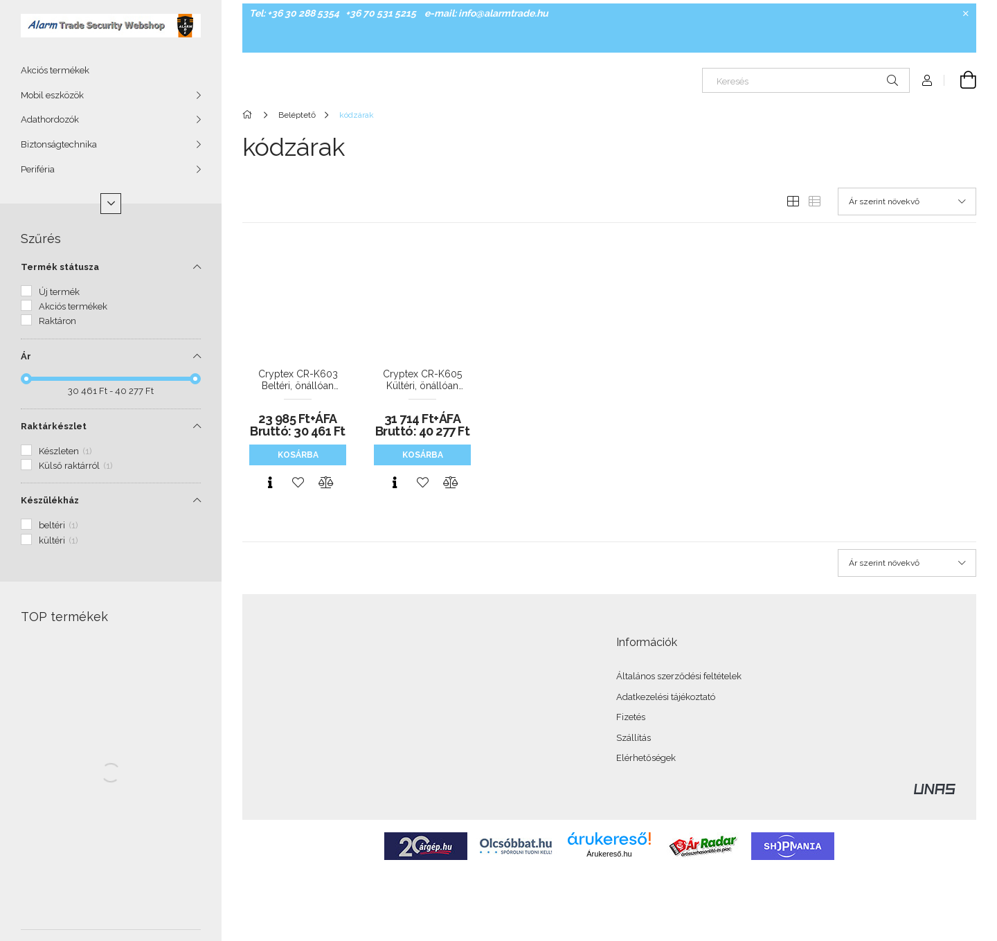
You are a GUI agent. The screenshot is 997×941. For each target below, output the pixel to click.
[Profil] (927, 80)
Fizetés (630, 717)
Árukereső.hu (608, 854)
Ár (26, 356)
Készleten (65, 451)
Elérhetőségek (646, 758)
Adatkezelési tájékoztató (665, 697)
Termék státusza (60, 267)
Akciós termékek (55, 70)
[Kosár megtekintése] (960, 80)
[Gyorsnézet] (270, 482)
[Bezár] (965, 13)
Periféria (38, 169)
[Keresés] (806, 80)
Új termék (59, 292)
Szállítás (633, 738)
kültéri (58, 540)
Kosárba (298, 455)
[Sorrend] (907, 201)
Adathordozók (50, 119)
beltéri (58, 525)
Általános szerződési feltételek (679, 676)
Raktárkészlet (54, 426)
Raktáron (57, 321)
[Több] (110, 203)
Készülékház (50, 500)
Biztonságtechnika (59, 144)
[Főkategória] (249, 115)
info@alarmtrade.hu (503, 13)
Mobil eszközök (52, 95)
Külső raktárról (76, 465)
